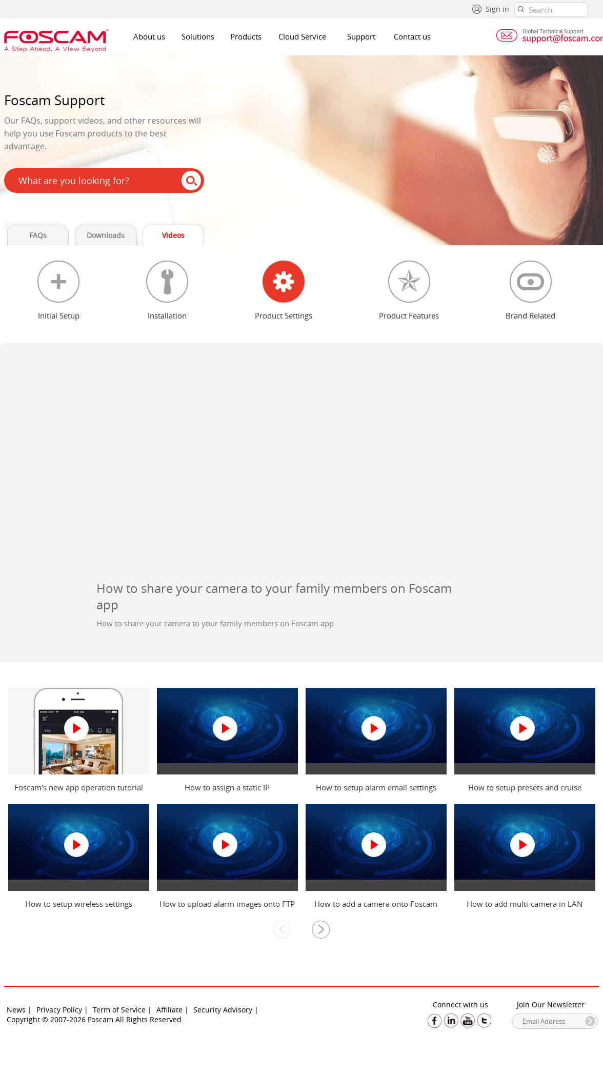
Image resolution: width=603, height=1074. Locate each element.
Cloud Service (302, 36)
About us (149, 36)
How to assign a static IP (227, 787)
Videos (173, 235)
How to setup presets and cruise (524, 787)
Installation (167, 315)
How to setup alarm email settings (376, 787)
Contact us (412, 36)
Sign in (497, 9)
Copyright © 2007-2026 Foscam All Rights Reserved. (95, 1019)
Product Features (409, 315)
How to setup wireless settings (78, 904)
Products (246, 36)
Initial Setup (58, 315)
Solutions (198, 36)
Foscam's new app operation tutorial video (78, 792)
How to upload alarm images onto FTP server (227, 909)
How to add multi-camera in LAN (524, 904)
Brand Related (530, 315)
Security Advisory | (225, 1010)
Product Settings (283, 315)
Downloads (106, 235)
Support (361, 36)
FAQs (38, 235)
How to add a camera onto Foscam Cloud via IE (375, 909)
